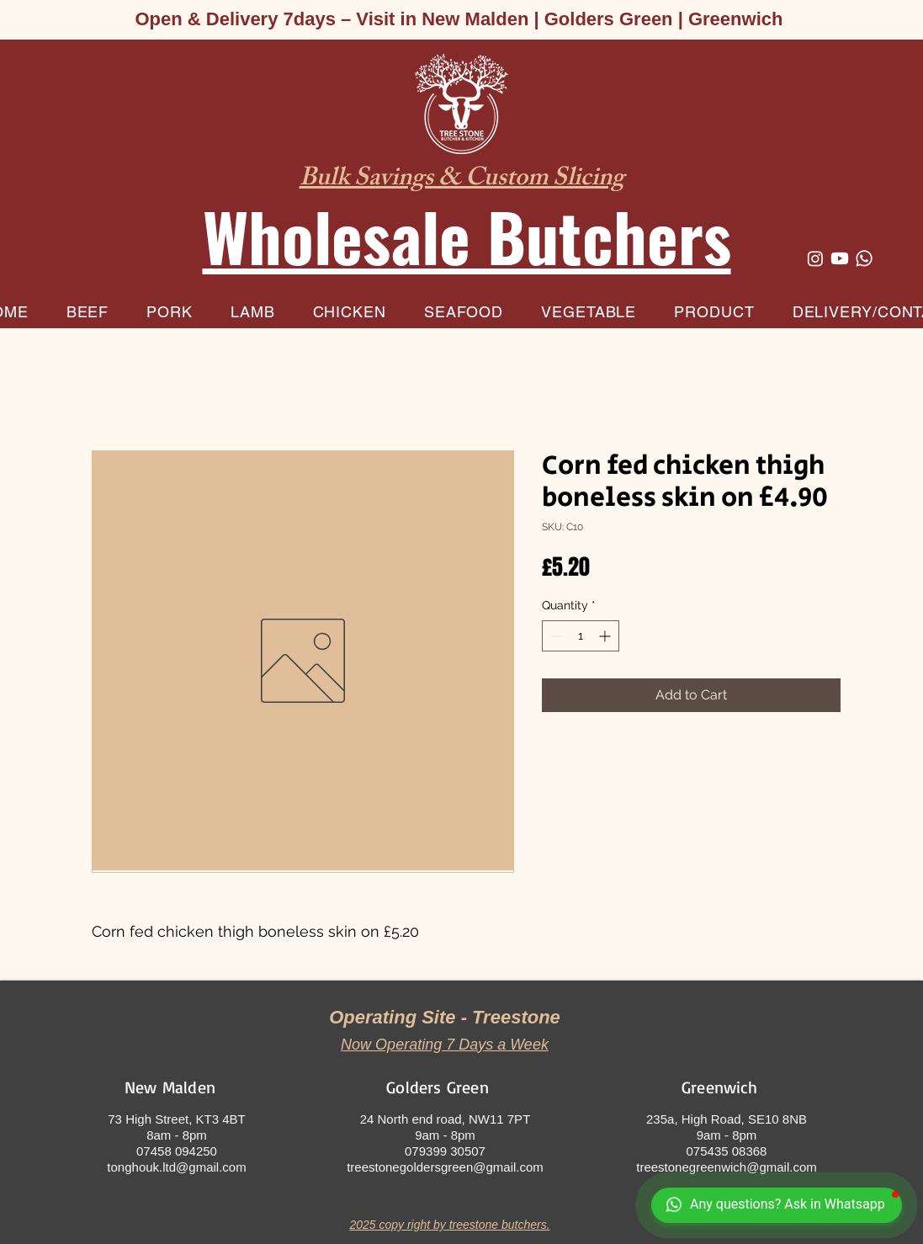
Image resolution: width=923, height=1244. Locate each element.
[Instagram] (815, 258)
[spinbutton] (580, 636)
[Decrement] (554, 636)
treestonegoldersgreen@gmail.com (445, 1167)
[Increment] (606, 636)
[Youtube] (840, 258)
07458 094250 (176, 1151)
